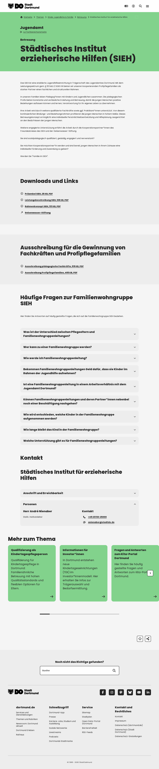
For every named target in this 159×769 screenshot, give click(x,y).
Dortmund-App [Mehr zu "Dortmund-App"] (57, 712)
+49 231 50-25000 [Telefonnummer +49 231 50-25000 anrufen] (95, 516)
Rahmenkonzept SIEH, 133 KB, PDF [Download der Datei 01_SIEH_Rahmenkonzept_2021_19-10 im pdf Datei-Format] (40, 206)
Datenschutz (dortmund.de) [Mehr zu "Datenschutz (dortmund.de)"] (129, 725)
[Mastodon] (121, 692)
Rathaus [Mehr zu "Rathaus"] (20, 734)
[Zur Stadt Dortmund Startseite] (23, 6)
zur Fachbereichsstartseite (33, 32)
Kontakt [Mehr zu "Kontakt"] (119, 716)
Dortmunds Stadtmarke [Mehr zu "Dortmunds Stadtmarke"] (61, 741)
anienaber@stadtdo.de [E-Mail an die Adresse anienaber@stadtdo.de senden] (98, 522)
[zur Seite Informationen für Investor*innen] (83, 573)
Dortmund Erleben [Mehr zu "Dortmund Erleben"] (25, 730)
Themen (40, 17)
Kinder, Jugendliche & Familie (60, 17)
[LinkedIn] (148, 692)
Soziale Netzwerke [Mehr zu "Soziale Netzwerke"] (58, 728)
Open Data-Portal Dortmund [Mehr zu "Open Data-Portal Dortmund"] (91, 722)
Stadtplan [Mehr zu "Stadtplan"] (87, 716)
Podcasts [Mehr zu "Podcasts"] (53, 736)
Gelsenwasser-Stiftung (35, 212)
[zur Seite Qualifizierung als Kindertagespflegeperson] (32, 573)
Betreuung (81, 17)
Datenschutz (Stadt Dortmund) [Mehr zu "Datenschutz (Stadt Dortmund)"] (124, 730)
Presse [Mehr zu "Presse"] (52, 716)
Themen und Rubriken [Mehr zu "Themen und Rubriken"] (27, 719)
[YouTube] (139, 692)
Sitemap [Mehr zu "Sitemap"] (86, 712)
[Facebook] (103, 692)
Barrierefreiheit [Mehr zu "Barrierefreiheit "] (89, 728)
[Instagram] (112, 692)
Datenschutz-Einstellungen (128, 736)
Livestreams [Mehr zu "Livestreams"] (55, 732)
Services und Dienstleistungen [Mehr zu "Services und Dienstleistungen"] (24, 713)
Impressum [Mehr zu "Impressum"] (120, 720)
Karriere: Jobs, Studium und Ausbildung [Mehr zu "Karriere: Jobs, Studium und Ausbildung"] (62, 722)
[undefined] (150, 573)
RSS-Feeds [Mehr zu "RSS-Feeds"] (87, 732)
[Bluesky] (130, 692)
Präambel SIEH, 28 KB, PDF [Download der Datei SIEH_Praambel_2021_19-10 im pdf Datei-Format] (36, 193)
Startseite (26, 17)
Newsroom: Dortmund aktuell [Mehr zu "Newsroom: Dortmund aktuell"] (27, 724)
